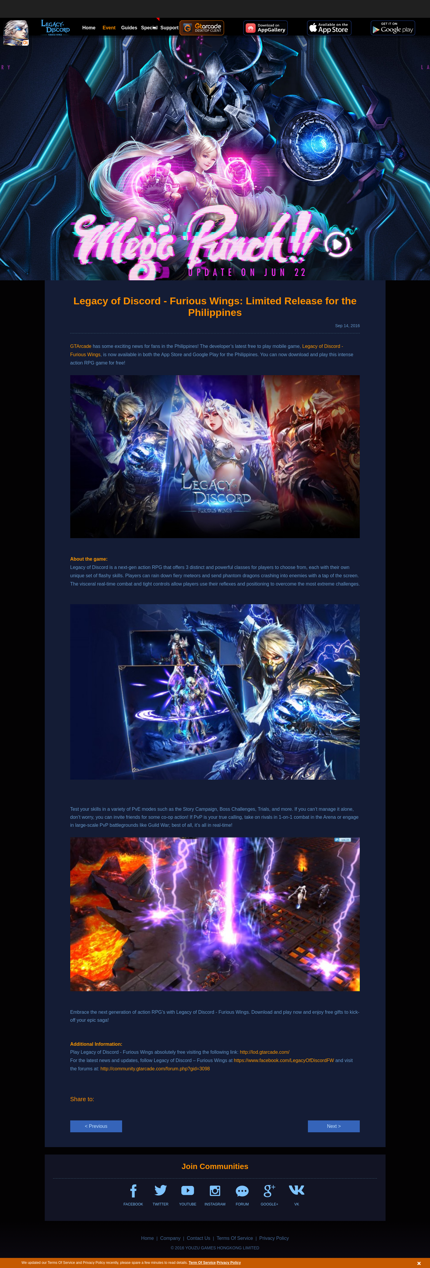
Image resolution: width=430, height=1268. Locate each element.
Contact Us (198, 1238)
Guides (129, 27)
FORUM (242, 1204)
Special (150, 24)
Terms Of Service (235, 1238)
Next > (334, 1126)
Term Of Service (202, 1262)
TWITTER (160, 1204)
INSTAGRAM (214, 1204)
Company (170, 1238)
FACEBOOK (133, 1204)
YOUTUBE (187, 1204)
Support (169, 27)
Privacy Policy (229, 1262)
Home (88, 27)
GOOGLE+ (269, 1204)
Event (109, 27)
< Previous (96, 1126)
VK (296, 1204)
